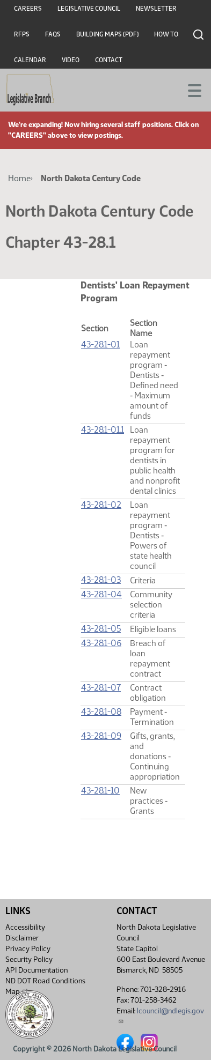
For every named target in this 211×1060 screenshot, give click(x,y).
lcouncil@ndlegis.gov (160, 1015)
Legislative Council (88, 8)
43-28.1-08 (101, 712)
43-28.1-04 (101, 594)
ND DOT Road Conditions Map (45, 986)
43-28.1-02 (101, 505)
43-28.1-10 (100, 790)
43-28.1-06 (101, 643)
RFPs (22, 34)
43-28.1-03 (101, 580)
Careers (28, 8)
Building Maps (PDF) (107, 34)
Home (19, 178)
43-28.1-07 (101, 688)
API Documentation (36, 970)
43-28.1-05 (101, 629)
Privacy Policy (27, 948)
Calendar (30, 60)
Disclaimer (22, 938)
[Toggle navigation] (190, 89)
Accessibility (25, 927)
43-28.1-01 (100, 344)
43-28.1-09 (101, 736)
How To (166, 34)
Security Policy (29, 959)
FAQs (53, 34)
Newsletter (156, 8)
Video (70, 60)
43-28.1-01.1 (102, 430)
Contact (108, 60)
